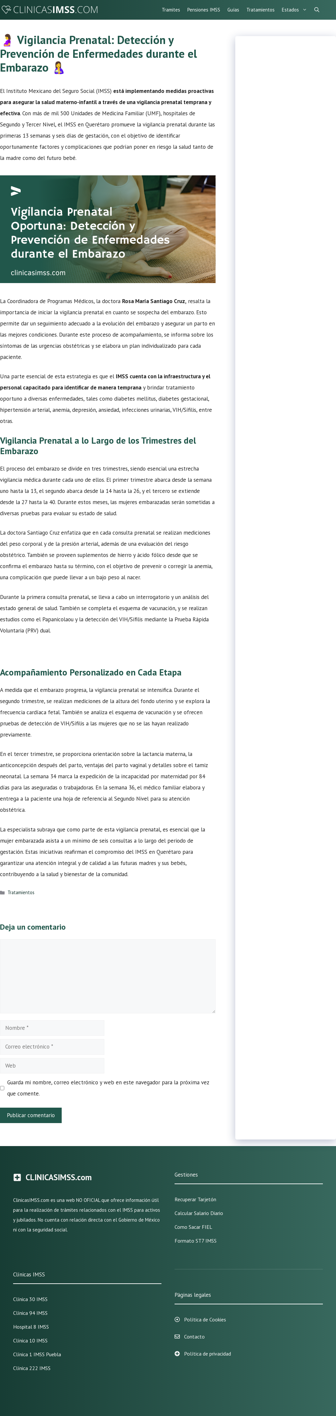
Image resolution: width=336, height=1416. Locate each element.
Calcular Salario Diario (199, 1213)
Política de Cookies (205, 1319)
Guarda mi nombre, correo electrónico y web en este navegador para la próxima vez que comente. (108, 1088)
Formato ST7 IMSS (196, 1240)
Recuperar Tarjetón (195, 1199)
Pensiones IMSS (203, 10)
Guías (233, 10)
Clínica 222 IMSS (32, 1368)
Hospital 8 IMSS (31, 1326)
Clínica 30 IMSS (30, 1299)
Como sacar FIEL (193, 1227)
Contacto (194, 1336)
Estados (296, 10)
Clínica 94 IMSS (30, 1313)
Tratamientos (260, 10)
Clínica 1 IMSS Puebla (37, 1354)
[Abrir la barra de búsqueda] (317, 10)
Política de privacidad (207, 1353)
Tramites (171, 10)
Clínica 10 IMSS (30, 1340)
